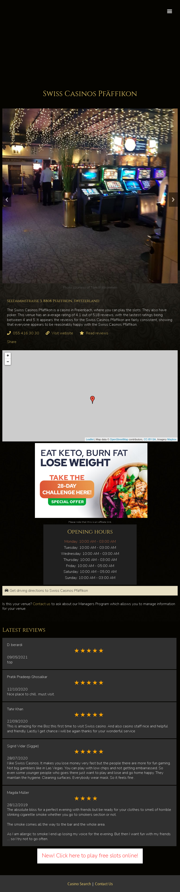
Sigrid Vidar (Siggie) (23, 746)
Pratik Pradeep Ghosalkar (27, 676)
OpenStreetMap (119, 439)
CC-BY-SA (150, 439)
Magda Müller (18, 792)
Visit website (62, 333)
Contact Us (104, 884)
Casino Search (79, 884)
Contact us (41, 604)
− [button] (8, 362)
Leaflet (90, 439)
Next (173, 199)
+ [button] (8, 355)
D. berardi (14, 644)
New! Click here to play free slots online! (90, 855)
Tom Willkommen (104, 287)
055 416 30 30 (26, 333)
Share (11, 341)
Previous (6, 199)
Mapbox (171, 439)
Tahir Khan (15, 709)
